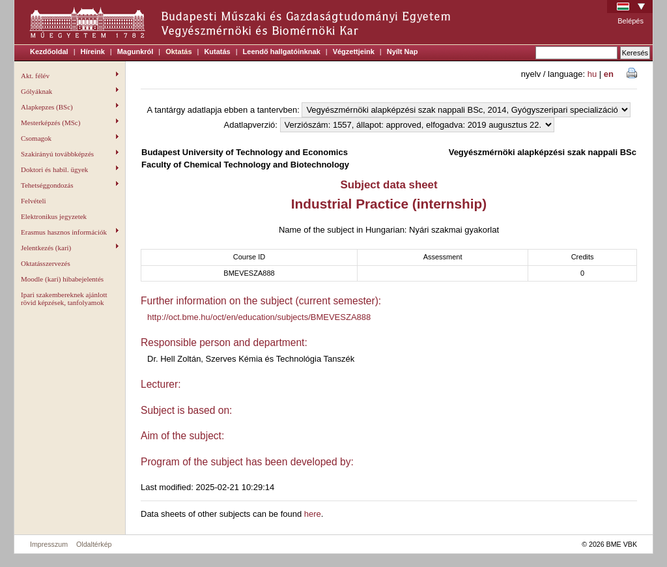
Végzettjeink (354, 51)
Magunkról (135, 51)
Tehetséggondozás (70, 185)
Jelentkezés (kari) (70, 248)
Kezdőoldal (49, 51)
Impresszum (49, 544)
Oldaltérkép (94, 544)
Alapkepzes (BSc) (70, 107)
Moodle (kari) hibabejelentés (62, 279)
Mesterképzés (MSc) (70, 122)
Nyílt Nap (402, 51)
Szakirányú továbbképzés (70, 154)
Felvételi (33, 201)
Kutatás (217, 51)
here (312, 514)
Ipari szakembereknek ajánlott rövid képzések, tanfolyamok (64, 298)
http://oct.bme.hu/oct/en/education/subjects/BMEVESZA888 (259, 317)
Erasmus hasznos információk (70, 232)
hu (592, 74)
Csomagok (70, 138)
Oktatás (178, 51)
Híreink (93, 51)
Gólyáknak (70, 91)
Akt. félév (70, 76)
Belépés (630, 21)
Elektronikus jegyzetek (54, 216)
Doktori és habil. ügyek (70, 169)
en (609, 74)
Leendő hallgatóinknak (281, 51)
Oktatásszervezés (45, 263)
